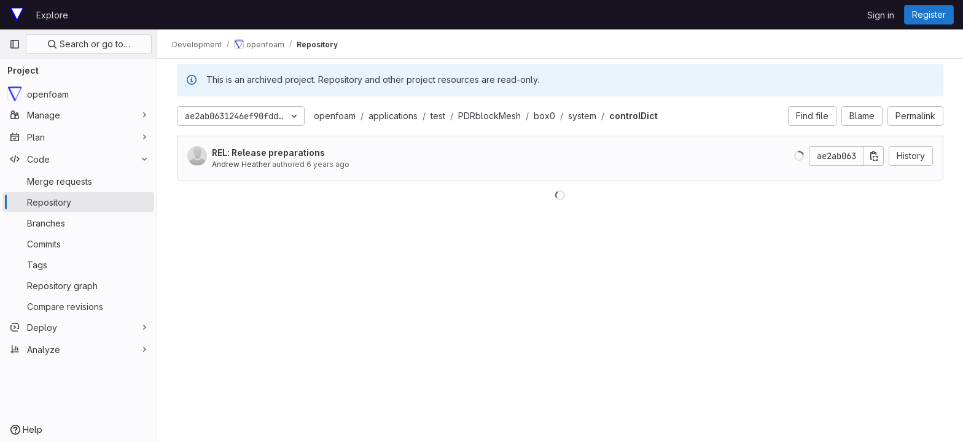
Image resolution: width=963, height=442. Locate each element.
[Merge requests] (78, 181)
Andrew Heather (241, 164)
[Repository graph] (78, 285)
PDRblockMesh (489, 115)
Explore (52, 15)
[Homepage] (16, 15)
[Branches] (78, 223)
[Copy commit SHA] (874, 156)
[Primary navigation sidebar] (15, 44)
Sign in (880, 15)
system (582, 115)
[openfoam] (78, 94)
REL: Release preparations (268, 152)
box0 (544, 115)
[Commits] (78, 244)
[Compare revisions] (78, 306)
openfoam (335, 115)
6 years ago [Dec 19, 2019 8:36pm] (327, 164)
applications (393, 115)
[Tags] (78, 264)
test (438, 115)
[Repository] (78, 202)
